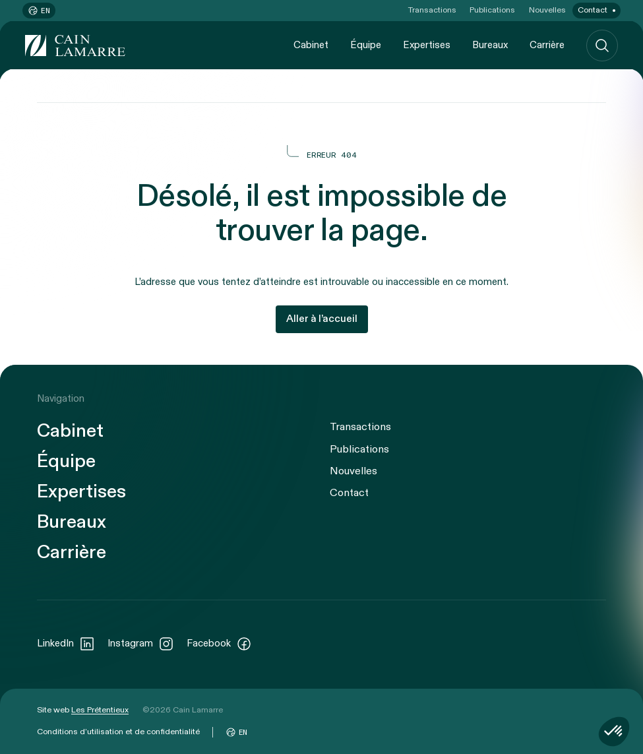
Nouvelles (547, 10)
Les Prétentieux (100, 710)
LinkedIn (66, 644)
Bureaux (490, 44)
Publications (492, 10)
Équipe (365, 44)
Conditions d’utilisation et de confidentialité (118, 731)
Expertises (426, 44)
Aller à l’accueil (321, 319)
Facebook (219, 644)
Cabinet (310, 44)
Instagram (140, 644)
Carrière (547, 44)
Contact (592, 10)
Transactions (432, 10)
